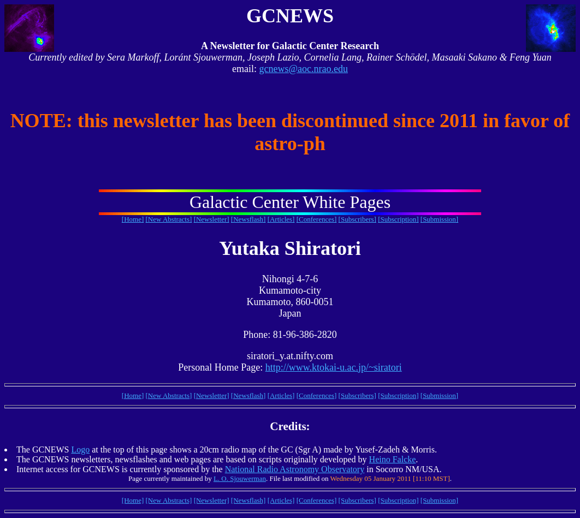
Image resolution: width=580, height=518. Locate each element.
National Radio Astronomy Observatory (295, 469)
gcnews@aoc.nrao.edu (303, 68)
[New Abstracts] (169, 219)
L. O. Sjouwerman (240, 478)
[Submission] (439, 219)
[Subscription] (398, 219)
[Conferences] (317, 219)
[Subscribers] (357, 219)
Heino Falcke (392, 459)
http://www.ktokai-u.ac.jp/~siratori (333, 367)
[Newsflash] (248, 219)
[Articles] (281, 219)
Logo (80, 449)
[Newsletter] (211, 219)
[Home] (133, 219)
